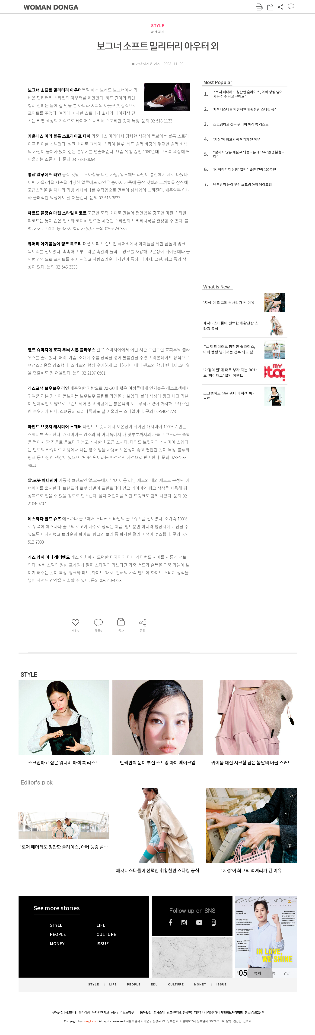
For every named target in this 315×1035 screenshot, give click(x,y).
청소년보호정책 (254, 1012)
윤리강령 (84, 1012)
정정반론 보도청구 (122, 1012)
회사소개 (159, 1012)
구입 (286, 973)
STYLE (157, 25)
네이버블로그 (214, 922)
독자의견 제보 (100, 1012)
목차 (257, 973)
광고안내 (70, 1012)
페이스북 (170, 922)
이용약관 (212, 1012)
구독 (272, 973)
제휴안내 (199, 1012)
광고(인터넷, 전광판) (179, 1012)
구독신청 (57, 1012)
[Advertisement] (97, 307)
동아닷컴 (145, 1013)
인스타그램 (184, 922)
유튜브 (199, 922)
